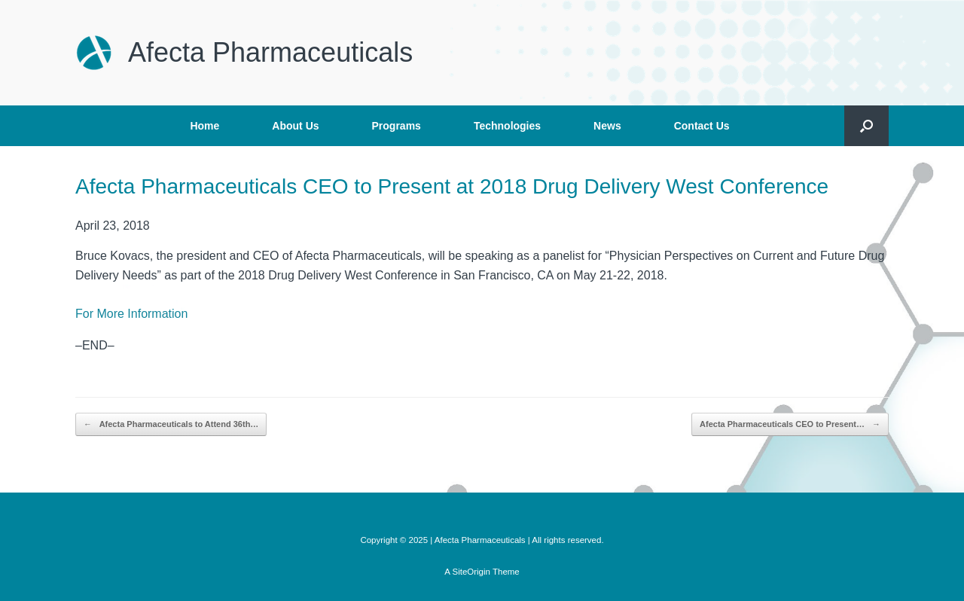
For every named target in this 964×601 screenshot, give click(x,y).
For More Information (131, 313)
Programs (396, 126)
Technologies (507, 126)
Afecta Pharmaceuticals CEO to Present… (790, 424)
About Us (295, 126)
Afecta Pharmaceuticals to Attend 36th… (171, 424)
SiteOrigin (471, 571)
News (607, 126)
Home (204, 126)
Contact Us (702, 126)
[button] (866, 125)
